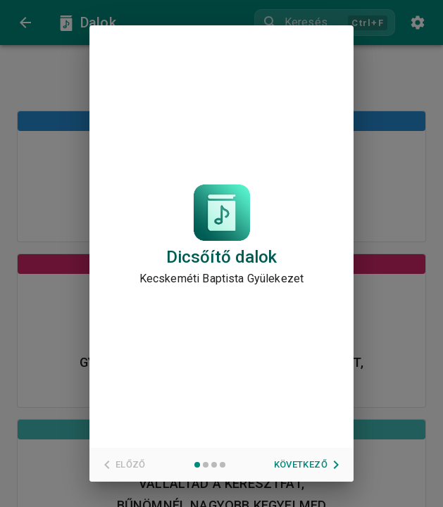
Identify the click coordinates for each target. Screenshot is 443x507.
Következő (309, 464)
